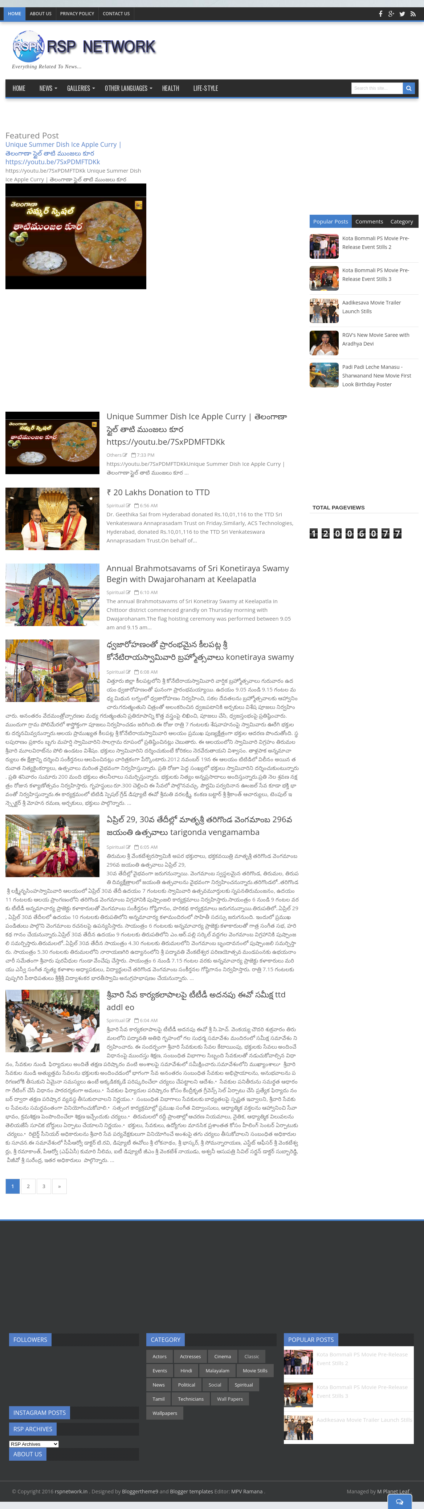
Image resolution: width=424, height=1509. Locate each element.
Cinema (222, 1356)
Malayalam (217, 1370)
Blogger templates (191, 1491)
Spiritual (116, 505)
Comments (369, 221)
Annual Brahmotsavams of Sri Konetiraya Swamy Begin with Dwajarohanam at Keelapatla (198, 573)
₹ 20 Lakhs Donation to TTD (158, 492)
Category (402, 221)
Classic (252, 1356)
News (158, 1384)
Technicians (191, 1399)
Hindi (186, 1370)
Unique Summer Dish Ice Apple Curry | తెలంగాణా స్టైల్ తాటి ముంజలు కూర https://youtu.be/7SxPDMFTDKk (63, 153)
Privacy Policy (77, 14)
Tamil (158, 1399)
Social (215, 1384)
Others (115, 455)
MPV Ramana (247, 1491)
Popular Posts (330, 221)
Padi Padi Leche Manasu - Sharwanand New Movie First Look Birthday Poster (376, 375)
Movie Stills (255, 1370)
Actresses (190, 1356)
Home (14, 14)
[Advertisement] (152, 357)
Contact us (116, 14)
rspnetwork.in (72, 1491)
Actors (159, 1356)
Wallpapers (164, 1413)
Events (159, 1370)
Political (186, 1384)
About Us (41, 14)
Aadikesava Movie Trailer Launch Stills (364, 1419)
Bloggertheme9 (140, 1491)
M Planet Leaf (394, 1491)
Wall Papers (230, 1399)
